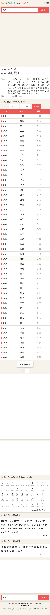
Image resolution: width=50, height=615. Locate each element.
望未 (47, 88)
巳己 (28, 82)
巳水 (42, 82)
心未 (10, 88)
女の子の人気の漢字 (10, 541)
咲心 (15, 79)
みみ (5, 116)
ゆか (3, 528)
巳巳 (33, 82)
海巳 (19, 93)
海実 (15, 93)
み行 (15, 69)
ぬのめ (26, 525)
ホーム (3, 69)
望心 (42, 88)
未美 (38, 91)
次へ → (34, 93)
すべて (14, 106)
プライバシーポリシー (26, 609)
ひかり (10, 521)
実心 (28, 79)
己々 (10, 82)
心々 (28, 85)
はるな (28, 528)
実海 (38, 79)
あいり (15, 532)
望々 (33, 88)
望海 (10, 91)
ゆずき (17, 521)
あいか (4, 532)
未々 (24, 91)
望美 (19, 91)
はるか (8, 525)
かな (21, 525)
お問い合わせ (15, 609)
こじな (33, 525)
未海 (33, 91)
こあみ (8, 528)
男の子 (25, 106)
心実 (38, 85)
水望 (47, 91)
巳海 (47, 82)
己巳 (19, 82)
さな (9, 532)
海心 (24, 93)
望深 (15, 91)
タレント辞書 (43, 609)
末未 (42, 91)
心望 (47, 85)
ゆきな (4, 521)
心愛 (42, 85)
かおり (43, 521)
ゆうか (44, 525)
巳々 (24, 82)
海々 (10, 93)
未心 (28, 91)
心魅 (28, 88)
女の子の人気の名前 (10, 515)
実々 (19, 79)
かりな (23, 521)
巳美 (10, 85)
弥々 (15, 85)
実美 (47, 79)
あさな (41, 528)
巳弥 (38, 82)
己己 (15, 82)
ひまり (36, 521)
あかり (30, 521)
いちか (15, 525)
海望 (28, 93)
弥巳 (19, 85)
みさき (34, 528)
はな (38, 525)
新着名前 (36, 609)
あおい (21, 528)
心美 (24, 88)
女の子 (9, 69)
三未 (10, 79)
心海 (15, 88)
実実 (24, 79)
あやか (15, 528)
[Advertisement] (24, 41)
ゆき (3, 525)
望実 (38, 88)
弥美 (24, 85)
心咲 (33, 85)
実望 (33, 79)
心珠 (19, 88)
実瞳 (42, 79)
